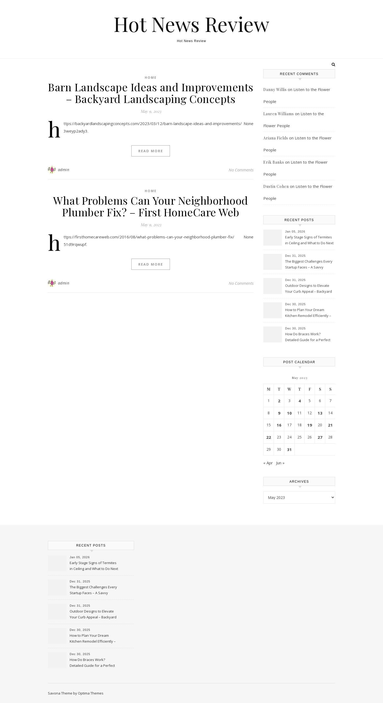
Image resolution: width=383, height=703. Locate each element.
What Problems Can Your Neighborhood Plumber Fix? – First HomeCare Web (150, 206)
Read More (150, 150)
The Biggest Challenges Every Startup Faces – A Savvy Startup (308, 265)
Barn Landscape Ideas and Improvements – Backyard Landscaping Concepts (150, 93)
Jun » (280, 462)
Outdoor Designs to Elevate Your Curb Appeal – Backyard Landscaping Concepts (308, 289)
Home (151, 77)
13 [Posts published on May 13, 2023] (320, 413)
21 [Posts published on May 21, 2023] (330, 425)
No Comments (241, 169)
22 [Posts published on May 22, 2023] (268, 437)
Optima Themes (90, 693)
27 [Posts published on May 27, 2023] (320, 437)
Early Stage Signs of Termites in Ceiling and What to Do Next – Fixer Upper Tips (309, 240)
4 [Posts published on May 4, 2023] (299, 400)
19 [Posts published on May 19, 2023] (309, 425)
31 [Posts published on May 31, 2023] (289, 449)
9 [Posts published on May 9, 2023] (279, 413)
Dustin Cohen (276, 186)
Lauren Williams (278, 113)
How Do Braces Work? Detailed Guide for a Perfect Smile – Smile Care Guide (307, 337)
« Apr (268, 462)
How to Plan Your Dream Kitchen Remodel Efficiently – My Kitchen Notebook (308, 313)
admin (63, 169)
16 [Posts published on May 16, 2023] (279, 425)
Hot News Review (191, 24)
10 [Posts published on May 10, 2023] (289, 413)
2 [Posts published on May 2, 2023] (279, 400)
